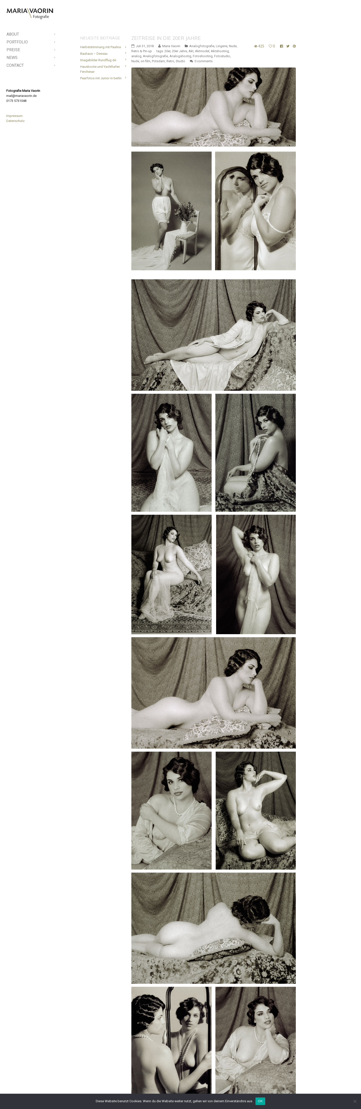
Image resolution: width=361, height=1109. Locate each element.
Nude (233, 19)
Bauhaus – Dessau (94, 27)
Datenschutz (15, 121)
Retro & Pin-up (141, 24)
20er (167, 24)
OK (260, 1101)
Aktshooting (220, 24)
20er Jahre (179, 24)
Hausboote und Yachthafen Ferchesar (100, 42)
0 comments (204, 34)
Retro (170, 34)
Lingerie (221, 19)
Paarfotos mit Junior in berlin (101, 51)
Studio (180, 34)
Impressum (14, 116)
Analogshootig (180, 29)
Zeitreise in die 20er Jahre (166, 11)
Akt (191, 24)
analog (136, 29)
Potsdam (158, 34)
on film (145, 34)
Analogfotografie (201, 19)
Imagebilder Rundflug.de (98, 33)
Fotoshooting (203, 29)
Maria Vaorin (171, 19)
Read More (139, 1084)
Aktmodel (202, 24)
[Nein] (354, 1101)
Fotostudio (222, 29)
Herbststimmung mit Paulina (100, 20)
